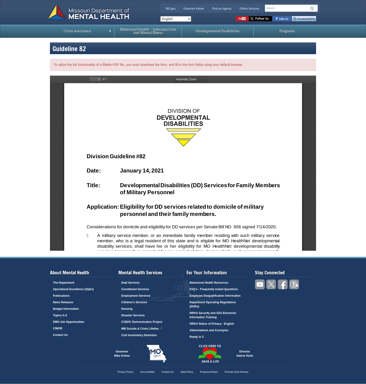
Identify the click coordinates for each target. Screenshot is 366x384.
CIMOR (57, 328)
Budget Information (66, 308)
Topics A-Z (60, 315)
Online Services (249, 8)
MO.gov (171, 8)
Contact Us (60, 335)
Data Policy (187, 372)
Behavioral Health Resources (209, 282)
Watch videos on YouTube (242, 18)
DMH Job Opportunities (68, 322)
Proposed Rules (209, 372)
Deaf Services (130, 282)
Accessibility (304, 18)
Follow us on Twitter (260, 18)
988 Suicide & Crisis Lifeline (142, 328)
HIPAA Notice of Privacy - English (212, 323)
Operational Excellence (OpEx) (73, 289)
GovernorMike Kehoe (122, 353)
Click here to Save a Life (209, 354)
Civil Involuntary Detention (139, 335)
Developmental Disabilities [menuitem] (217, 31)
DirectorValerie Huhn (244, 353)
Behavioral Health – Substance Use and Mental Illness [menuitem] (148, 31)
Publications (61, 295)
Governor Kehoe (193, 8)
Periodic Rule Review (236, 372)
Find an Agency (222, 8)
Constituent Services (135, 289)
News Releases (63, 302)
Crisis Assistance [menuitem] (78, 32)
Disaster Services (133, 315)
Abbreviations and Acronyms (209, 330)
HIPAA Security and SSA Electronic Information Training (213, 315)
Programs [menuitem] (287, 31)
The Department (63, 282)
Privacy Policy (126, 372)
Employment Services (136, 295)
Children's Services (134, 302)
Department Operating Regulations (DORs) (213, 304)
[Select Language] (175, 19)
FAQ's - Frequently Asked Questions (214, 289)
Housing (127, 308)
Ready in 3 (197, 336)
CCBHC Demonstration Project (141, 322)
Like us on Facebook (282, 18)
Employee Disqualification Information (215, 295)
